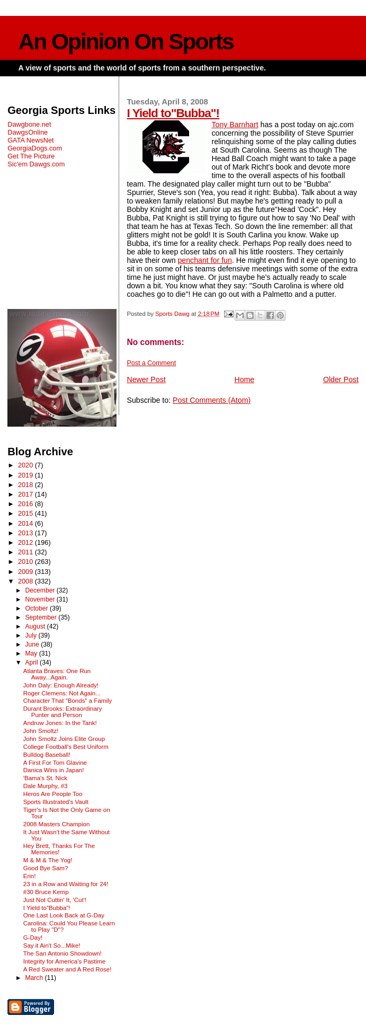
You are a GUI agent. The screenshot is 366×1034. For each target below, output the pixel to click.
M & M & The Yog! (48, 860)
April (32, 662)
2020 (26, 465)
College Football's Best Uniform (66, 747)
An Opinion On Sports (126, 41)
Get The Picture (31, 156)
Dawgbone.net (29, 124)
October (37, 608)
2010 (26, 561)
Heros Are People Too (53, 794)
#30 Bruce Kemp (46, 892)
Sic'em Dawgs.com (36, 164)
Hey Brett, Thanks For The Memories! (59, 849)
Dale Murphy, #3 (45, 786)
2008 (26, 581)
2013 (26, 533)
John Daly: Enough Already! (61, 685)
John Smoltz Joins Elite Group (64, 739)
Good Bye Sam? (45, 868)
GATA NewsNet (30, 140)
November (40, 599)
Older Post (341, 379)
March (34, 978)
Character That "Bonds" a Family (67, 700)
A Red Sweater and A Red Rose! (67, 969)
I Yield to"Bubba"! (173, 113)
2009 (26, 572)
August (36, 626)
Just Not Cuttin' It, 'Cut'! (54, 900)
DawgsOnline (27, 132)
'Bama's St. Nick (45, 778)
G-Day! (33, 937)
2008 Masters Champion (56, 824)
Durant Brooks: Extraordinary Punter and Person (62, 711)
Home (244, 379)
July (31, 635)
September (41, 617)
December (40, 590)
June (33, 644)
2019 (26, 475)
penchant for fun (205, 260)
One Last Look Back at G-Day (63, 915)
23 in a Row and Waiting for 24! (65, 884)
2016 (26, 504)
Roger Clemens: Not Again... (62, 693)
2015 (26, 513)
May (32, 653)
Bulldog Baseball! (46, 755)
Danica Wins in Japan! (53, 770)
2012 (26, 542)
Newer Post (146, 379)
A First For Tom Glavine (55, 762)
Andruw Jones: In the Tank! (60, 723)
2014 (26, 523)
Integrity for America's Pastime (64, 961)
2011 (26, 552)
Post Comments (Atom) (212, 400)
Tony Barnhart (234, 124)
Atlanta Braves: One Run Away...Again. (57, 674)
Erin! (29, 876)
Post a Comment (151, 363)
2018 (26, 485)
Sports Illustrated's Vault (55, 802)
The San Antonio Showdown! (62, 953)
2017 (26, 494)
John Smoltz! (41, 731)
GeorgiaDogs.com (34, 148)
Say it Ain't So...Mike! (52, 945)
